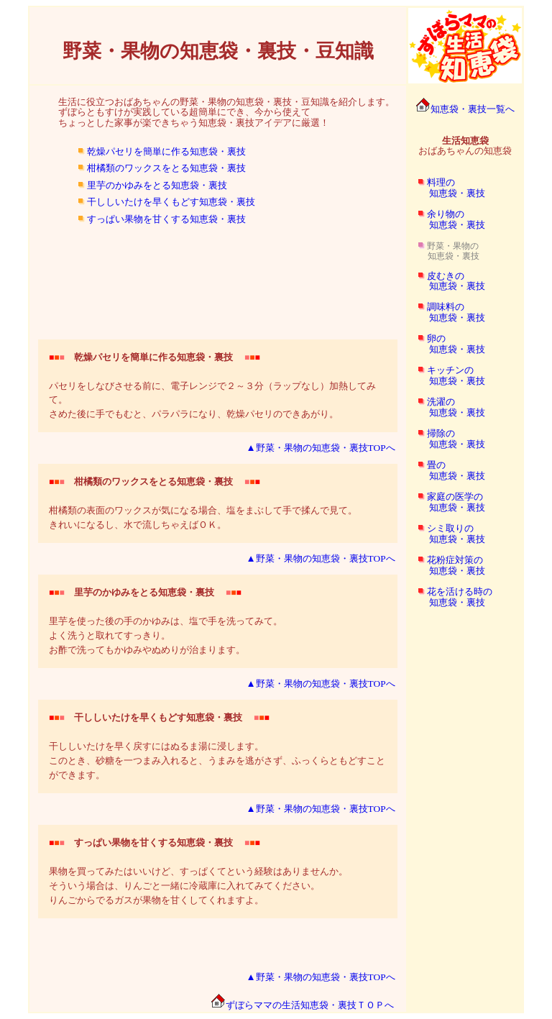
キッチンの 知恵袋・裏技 (446, 375)
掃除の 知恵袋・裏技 (446, 438)
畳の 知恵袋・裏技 (446, 470)
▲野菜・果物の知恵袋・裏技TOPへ (320, 447)
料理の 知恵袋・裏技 (446, 187)
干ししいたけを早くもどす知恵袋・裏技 (171, 201)
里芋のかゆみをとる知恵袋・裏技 (157, 185)
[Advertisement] (218, 262)
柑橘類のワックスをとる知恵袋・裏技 (166, 168)
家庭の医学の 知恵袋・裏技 (446, 502)
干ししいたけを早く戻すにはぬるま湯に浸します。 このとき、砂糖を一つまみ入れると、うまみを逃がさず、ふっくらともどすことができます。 (217, 746)
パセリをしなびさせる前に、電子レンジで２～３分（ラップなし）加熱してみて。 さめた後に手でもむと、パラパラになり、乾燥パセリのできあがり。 (212, 386)
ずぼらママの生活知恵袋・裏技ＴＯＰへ (302, 1005)
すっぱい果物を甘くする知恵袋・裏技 (166, 219)
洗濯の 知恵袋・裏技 (446, 407)
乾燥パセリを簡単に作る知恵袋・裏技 (166, 151)
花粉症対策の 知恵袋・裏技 (446, 565)
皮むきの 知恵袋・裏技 (446, 281)
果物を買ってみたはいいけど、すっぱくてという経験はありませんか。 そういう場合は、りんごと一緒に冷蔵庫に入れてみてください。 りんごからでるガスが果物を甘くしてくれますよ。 (198, 871)
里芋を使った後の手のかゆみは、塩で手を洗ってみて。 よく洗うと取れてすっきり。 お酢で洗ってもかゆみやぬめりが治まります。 (165, 621)
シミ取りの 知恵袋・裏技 (446, 533)
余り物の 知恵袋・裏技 (446, 219)
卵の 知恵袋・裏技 (446, 344)
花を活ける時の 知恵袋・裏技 (450, 597)
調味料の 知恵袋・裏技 (446, 312)
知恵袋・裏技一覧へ (465, 109)
